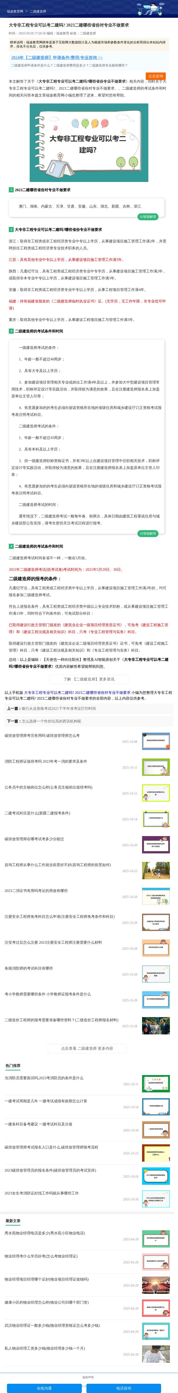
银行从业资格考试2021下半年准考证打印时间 (59, 708)
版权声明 (88, 1377)
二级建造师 (38, 11)
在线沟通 (44, 1388)
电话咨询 (123, 1388)
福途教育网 (15, 11)
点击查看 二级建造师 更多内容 (87, 1048)
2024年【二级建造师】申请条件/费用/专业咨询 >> (57, 57)
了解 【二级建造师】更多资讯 (89, 679)
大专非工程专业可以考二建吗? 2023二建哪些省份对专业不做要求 (77, 693)
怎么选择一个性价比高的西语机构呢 (51, 721)
